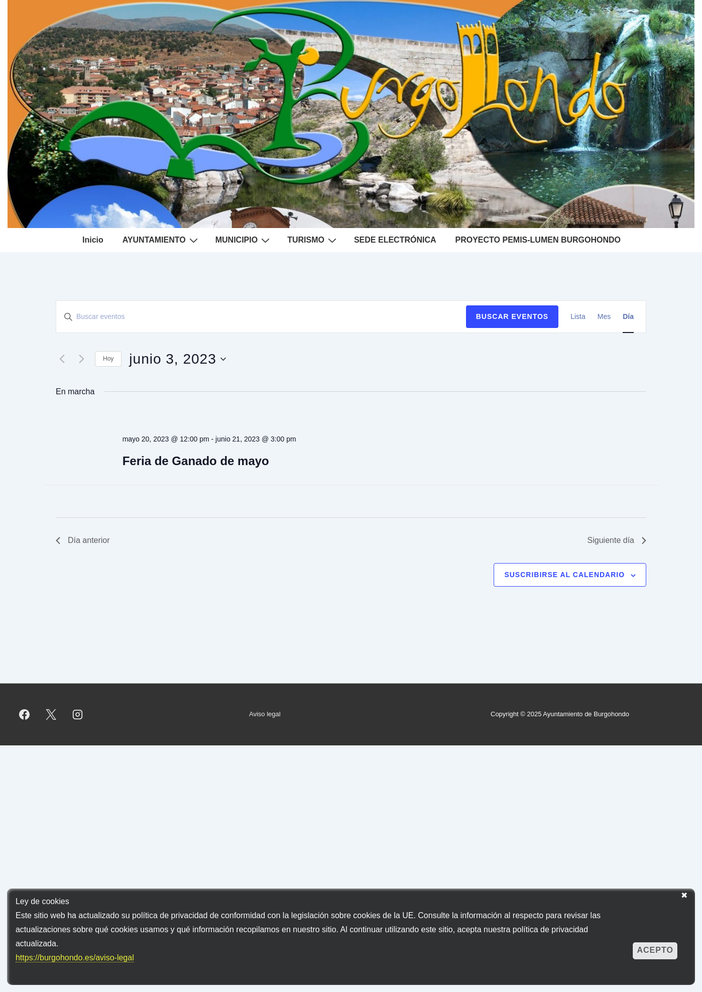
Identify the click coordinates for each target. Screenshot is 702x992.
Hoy (108, 358)
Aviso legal (265, 714)
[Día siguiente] (81, 359)
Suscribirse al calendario (564, 575)
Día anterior (83, 540)
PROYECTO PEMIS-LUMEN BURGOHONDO (538, 240)
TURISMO (313, 240)
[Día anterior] (62, 359)
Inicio (92, 240)
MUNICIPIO (243, 240)
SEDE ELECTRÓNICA (395, 240)
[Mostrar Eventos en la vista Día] (628, 317)
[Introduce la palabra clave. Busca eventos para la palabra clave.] (261, 317)
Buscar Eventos (512, 316)
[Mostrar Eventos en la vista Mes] (604, 317)
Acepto (655, 950)
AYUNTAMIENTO (161, 240)
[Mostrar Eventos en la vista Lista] (578, 317)
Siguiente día (617, 540)
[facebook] (24, 714)
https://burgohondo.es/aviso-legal (75, 957)
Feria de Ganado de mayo (196, 461)
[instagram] (77, 714)
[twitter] (51, 714)
